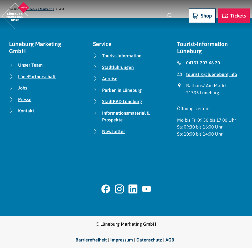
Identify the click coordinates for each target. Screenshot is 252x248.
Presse (24, 99)
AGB (169, 239)
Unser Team (30, 65)
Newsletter (113, 131)
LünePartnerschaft (37, 76)
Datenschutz (149, 239)
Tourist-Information (121, 55)
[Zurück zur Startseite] (15, 15)
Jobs (22, 87)
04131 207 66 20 (203, 62)
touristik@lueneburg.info (211, 74)
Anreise (109, 78)
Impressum (121, 239)
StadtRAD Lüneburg (122, 101)
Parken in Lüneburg (122, 89)
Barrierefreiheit (91, 239)
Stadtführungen (118, 66)
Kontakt (26, 110)
